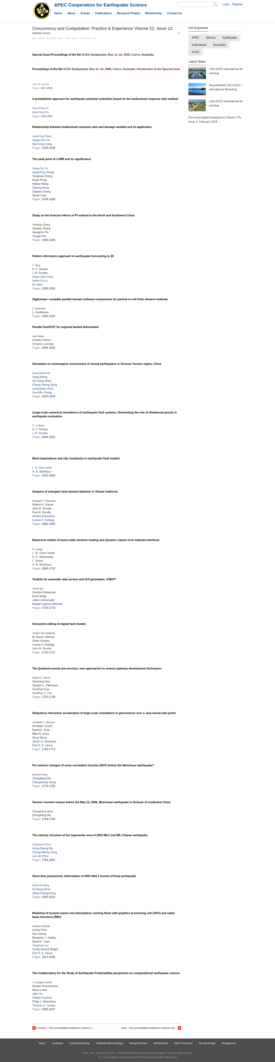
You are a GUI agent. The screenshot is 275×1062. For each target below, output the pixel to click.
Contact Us (174, 13)
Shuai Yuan (39, 195)
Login (226, 4)
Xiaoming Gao (41, 681)
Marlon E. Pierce (41, 677)
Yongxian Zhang (42, 176)
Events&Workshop (79, 1043)
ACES (86, 54)
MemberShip (161, 1043)
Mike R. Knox (40, 733)
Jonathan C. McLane (43, 722)
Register (237, 4)
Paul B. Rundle (41, 512)
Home (58, 13)
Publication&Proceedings (109, 1043)
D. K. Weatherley (42, 556)
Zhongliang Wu (41, 778)
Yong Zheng (39, 377)
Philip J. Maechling (44, 1001)
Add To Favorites (183, 1043)
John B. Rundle (41, 508)
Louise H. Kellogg (43, 644)
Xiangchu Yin (40, 232)
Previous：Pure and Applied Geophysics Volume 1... (65, 1028)
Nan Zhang (39, 933)
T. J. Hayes (38, 425)
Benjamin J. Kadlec (44, 937)
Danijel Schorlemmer (45, 986)
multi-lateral (199, 44)
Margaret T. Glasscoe (44, 500)
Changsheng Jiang (42, 811)
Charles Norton (41, 339)
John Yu (37, 993)
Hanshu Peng (39, 774)
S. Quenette (38, 308)
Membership (153, 13)
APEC (195, 37)
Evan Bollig (39, 596)
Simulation (219, 44)
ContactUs (57, 1043)
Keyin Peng (39, 179)
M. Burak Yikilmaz (43, 636)
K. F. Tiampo (40, 269)
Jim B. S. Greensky (44, 741)
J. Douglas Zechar (42, 982)
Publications (103, 13)
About (71, 13)
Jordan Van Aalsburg (43, 633)
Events (85, 13)
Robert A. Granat (42, 504)
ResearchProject (138, 1043)
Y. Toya (36, 265)
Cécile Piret (39, 929)
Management (229, 1043)
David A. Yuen (41, 729)
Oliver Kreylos (41, 640)
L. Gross (37, 560)
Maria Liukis (39, 989)
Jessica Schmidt (41, 926)
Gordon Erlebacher (44, 592)
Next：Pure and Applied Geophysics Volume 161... (149, 1028)
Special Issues (41, 33)
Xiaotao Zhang (41, 191)
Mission (211, 37)
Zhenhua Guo (40, 689)
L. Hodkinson (40, 312)
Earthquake (230, 37)
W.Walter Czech (42, 726)
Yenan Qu (37, 588)
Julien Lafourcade (43, 600)
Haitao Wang (40, 183)
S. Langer (37, 549)
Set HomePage (207, 1043)
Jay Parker (38, 336)
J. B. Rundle (40, 272)
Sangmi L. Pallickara (45, 685)
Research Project (128, 13)
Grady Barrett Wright (45, 949)
